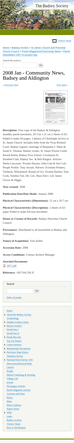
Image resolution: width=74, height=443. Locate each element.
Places (10, 397)
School (10, 382)
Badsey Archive (20, 47)
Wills (9, 412)
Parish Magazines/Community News (41, 51)
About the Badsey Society (19, 314)
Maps (9, 401)
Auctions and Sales (16, 393)
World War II (13, 333)
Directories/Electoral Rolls (19, 363)
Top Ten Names (14, 341)
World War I (12, 329)
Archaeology (13, 318)
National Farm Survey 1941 (20, 360)
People (10, 371)
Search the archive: (12, 60)
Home (6, 47)
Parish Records (14, 337)
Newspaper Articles (16, 386)
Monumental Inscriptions (19, 348)
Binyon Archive (14, 326)
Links (9, 416)
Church (10, 367)
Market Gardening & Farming (21, 375)
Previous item (11, 85)
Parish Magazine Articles (19, 390)
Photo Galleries (14, 405)
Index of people (14, 297)
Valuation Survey (15, 356)
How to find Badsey (16, 427)
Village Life (12, 378)
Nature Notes (13, 409)
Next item (61, 85)
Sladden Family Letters (18, 322)
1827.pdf (11, 265)
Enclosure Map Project (17, 352)
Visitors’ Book (13, 424)
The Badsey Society (51, 6)
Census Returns (14, 344)
